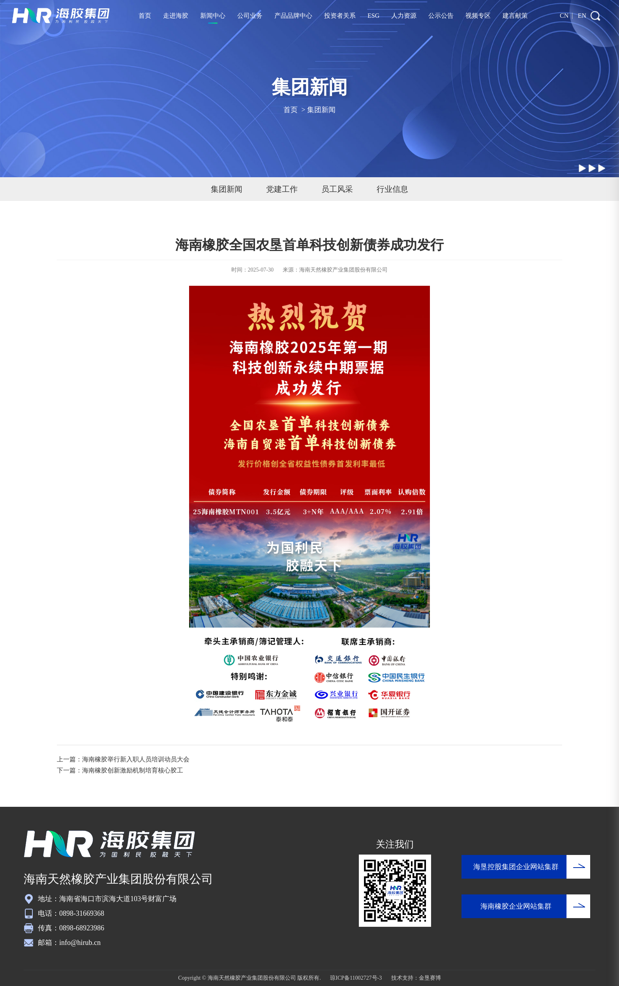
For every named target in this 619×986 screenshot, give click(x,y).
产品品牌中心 (293, 15)
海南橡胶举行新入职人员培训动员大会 (135, 759)
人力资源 (403, 15)
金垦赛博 (430, 978)
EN (582, 15)
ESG (373, 15)
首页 (145, 15)
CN (564, 15)
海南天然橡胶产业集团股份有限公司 (343, 270)
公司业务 (250, 15)
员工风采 (337, 189)
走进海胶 (175, 15)
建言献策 (515, 15)
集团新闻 (321, 110)
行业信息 (392, 189)
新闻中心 (212, 15)
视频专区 (478, 15)
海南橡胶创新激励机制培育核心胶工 (132, 770)
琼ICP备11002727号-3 (356, 978)
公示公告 (441, 15)
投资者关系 (340, 15)
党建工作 (282, 189)
